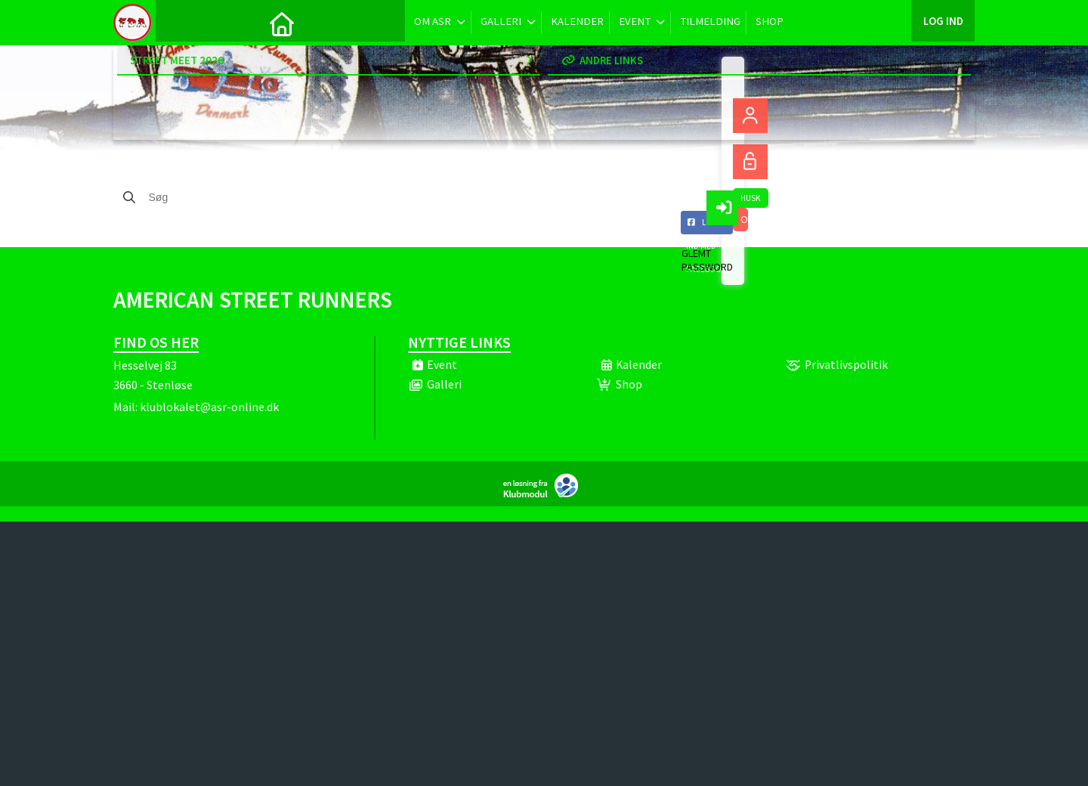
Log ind (942, 22)
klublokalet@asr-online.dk (209, 406)
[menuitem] (178, 22)
